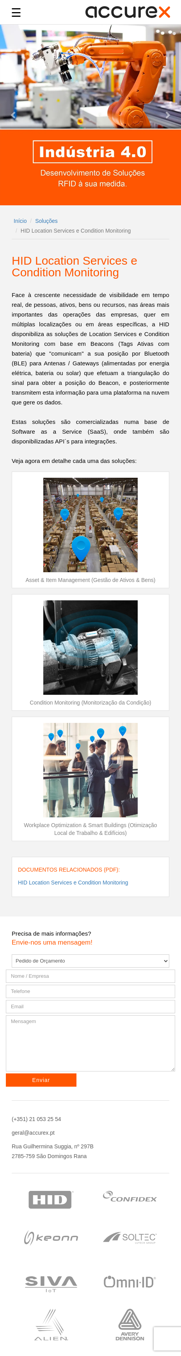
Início (20, 221)
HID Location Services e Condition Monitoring (73, 882)
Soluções (46, 221)
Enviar (41, 1080)
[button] (13, 114)
